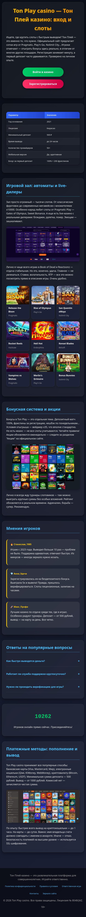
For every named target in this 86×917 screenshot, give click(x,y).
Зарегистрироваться (43, 84)
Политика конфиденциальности (20, 886)
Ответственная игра (71, 886)
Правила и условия (49, 886)
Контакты (34, 893)
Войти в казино (43, 72)
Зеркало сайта (49, 893)
